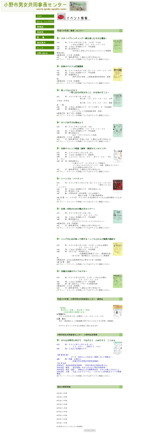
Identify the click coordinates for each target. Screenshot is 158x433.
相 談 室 (40, 32)
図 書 (40, 37)
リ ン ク (40, 48)
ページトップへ (90, 430)
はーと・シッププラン (46, 21)
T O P (39, 16)
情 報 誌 (40, 27)
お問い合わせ (42, 53)
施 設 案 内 (41, 43)
